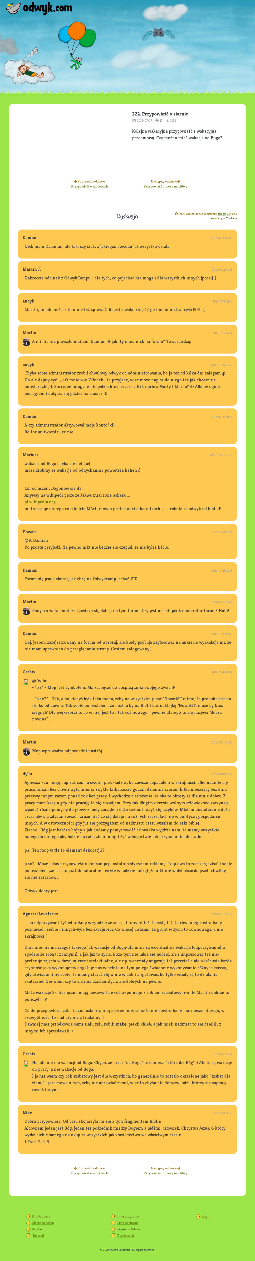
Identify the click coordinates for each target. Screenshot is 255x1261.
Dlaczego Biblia (43, 1223)
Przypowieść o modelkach (89, 186)
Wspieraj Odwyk (128, 1229)
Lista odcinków (127, 1223)
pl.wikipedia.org (40, 501)
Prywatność (125, 1235)
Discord (38, 1235)
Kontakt (38, 1229)
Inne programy (128, 1216)
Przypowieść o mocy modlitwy (165, 186)
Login (206, 1216)
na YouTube (230, 218)
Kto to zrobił (41, 1216)
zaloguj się (224, 214)
